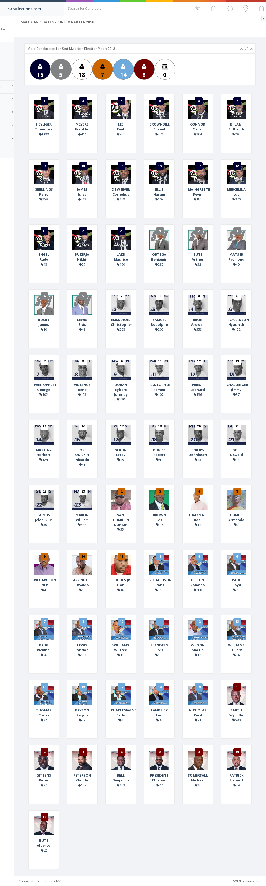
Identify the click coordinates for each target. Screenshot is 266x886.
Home (10, 48)
